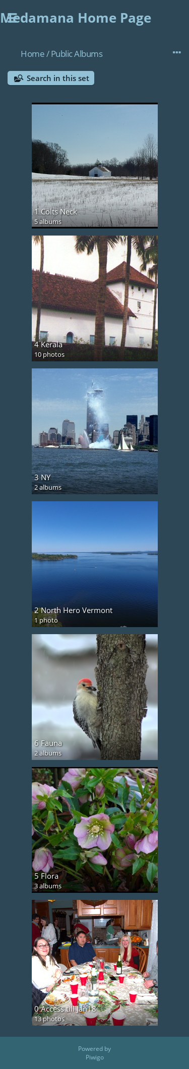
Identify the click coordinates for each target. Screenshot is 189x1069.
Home (32, 53)
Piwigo (95, 1057)
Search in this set (58, 78)
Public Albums (77, 53)
